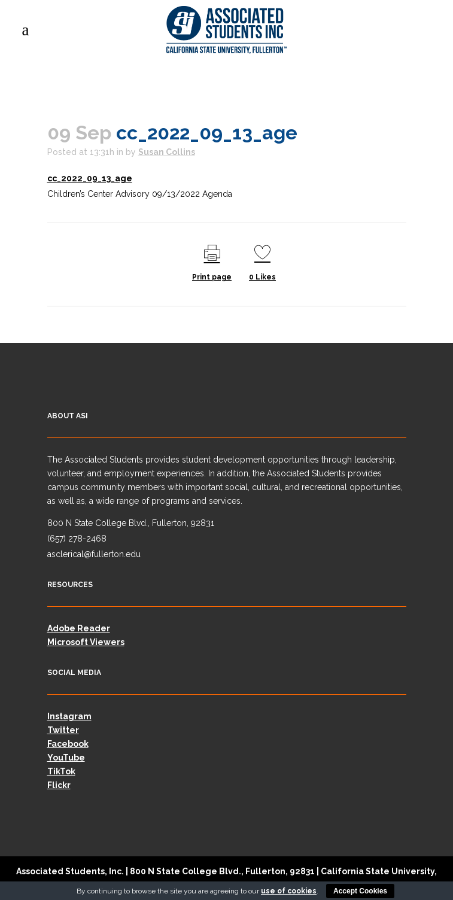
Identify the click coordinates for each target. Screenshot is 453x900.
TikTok (61, 771)
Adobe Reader (78, 628)
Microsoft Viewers (85, 642)
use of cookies (289, 891)
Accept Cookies (360, 891)
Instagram (69, 716)
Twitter (63, 730)
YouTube (66, 757)
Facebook (68, 744)
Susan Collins (166, 152)
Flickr (59, 785)
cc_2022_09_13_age (89, 178)
